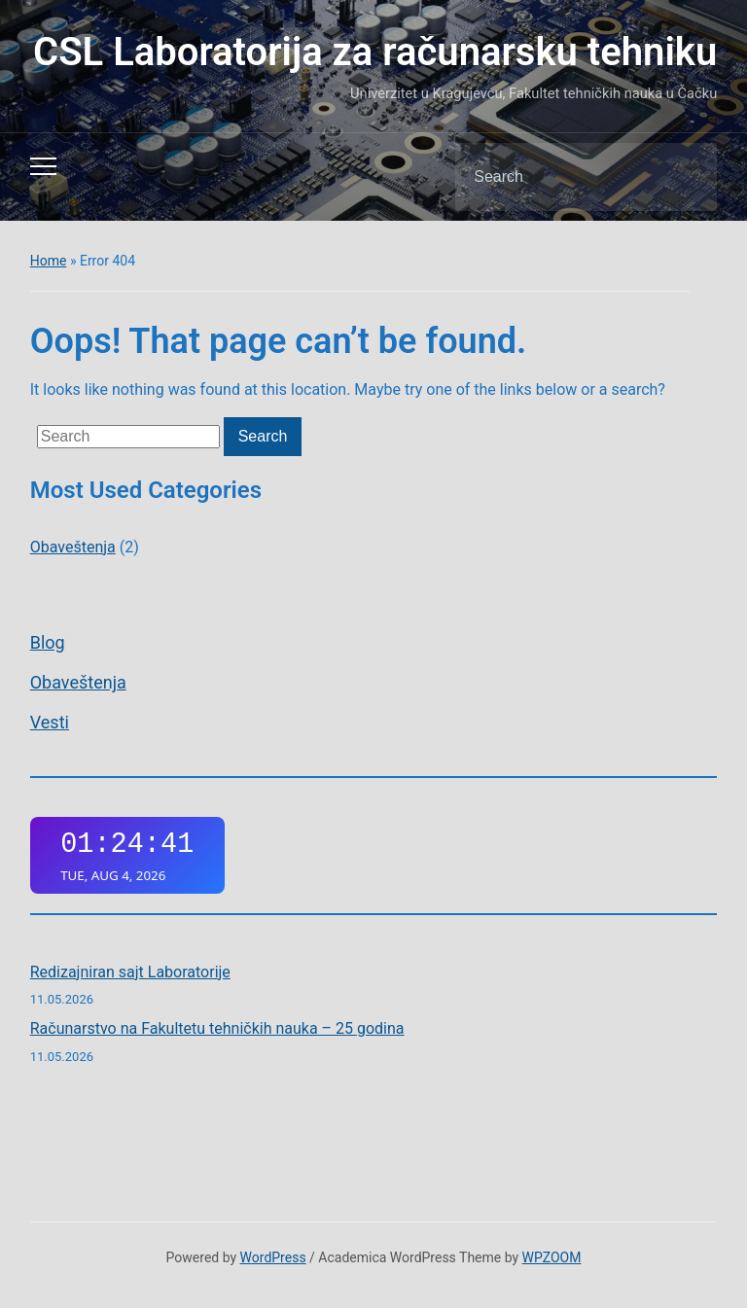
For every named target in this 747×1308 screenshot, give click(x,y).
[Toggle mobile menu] (43, 166)
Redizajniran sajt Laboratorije (130, 972)
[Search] (561, 177)
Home (48, 260)
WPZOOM (552, 1257)
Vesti (49, 722)
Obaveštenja (78, 682)
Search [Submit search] (685, 177)
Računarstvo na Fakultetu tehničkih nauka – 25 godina (217, 1028)
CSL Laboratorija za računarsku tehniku (375, 52)
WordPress (273, 1257)
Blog (47, 642)
